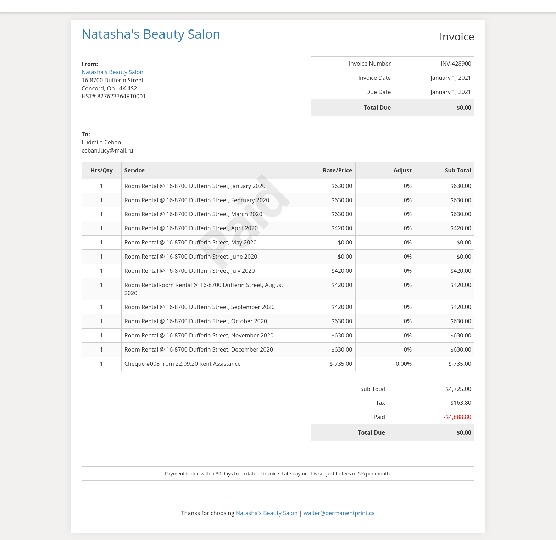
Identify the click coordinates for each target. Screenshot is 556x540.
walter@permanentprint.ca (339, 513)
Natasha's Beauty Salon (112, 72)
